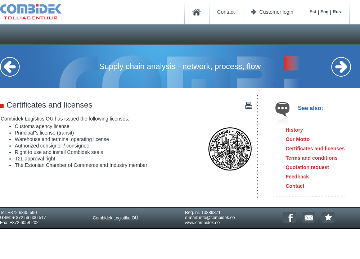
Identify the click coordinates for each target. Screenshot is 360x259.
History (294, 130)
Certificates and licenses (315, 148)
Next (345, 66)
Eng (324, 11)
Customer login (276, 12)
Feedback (297, 177)
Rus (337, 11)
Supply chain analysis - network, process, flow (180, 66)
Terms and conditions (311, 158)
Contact (225, 12)
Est (313, 11)
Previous (14, 66)
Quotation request (307, 167)
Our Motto (297, 139)
